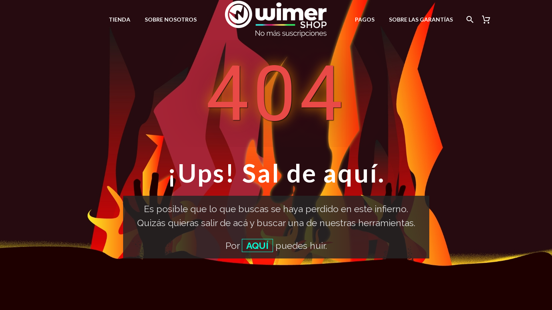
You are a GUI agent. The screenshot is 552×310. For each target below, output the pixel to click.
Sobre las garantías (421, 19)
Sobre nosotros (171, 19)
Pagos (365, 19)
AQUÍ (257, 245)
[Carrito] (489, 19)
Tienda (119, 19)
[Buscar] (469, 19)
